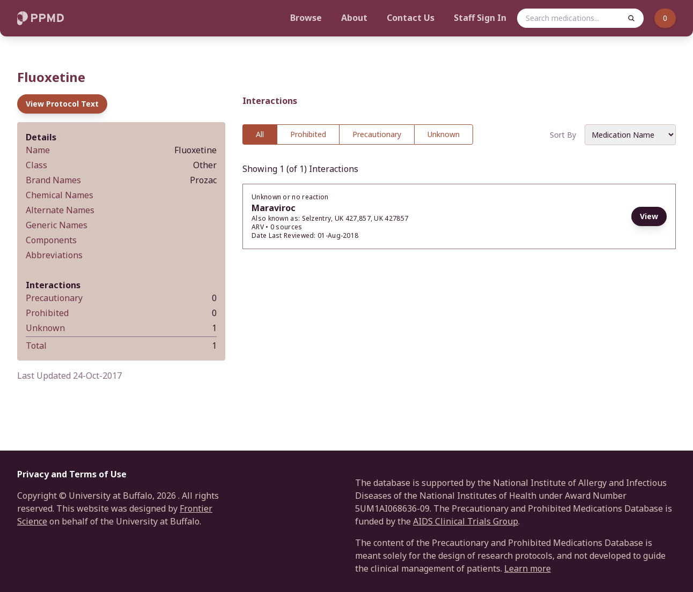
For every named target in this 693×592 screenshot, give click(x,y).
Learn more (527, 568)
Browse (306, 18)
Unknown (443, 134)
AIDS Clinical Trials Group (465, 521)
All (260, 134)
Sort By (563, 135)
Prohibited (308, 134)
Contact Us (410, 18)
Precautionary (376, 134)
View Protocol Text (62, 104)
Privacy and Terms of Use (72, 474)
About (354, 18)
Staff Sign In (480, 18)
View (649, 216)
